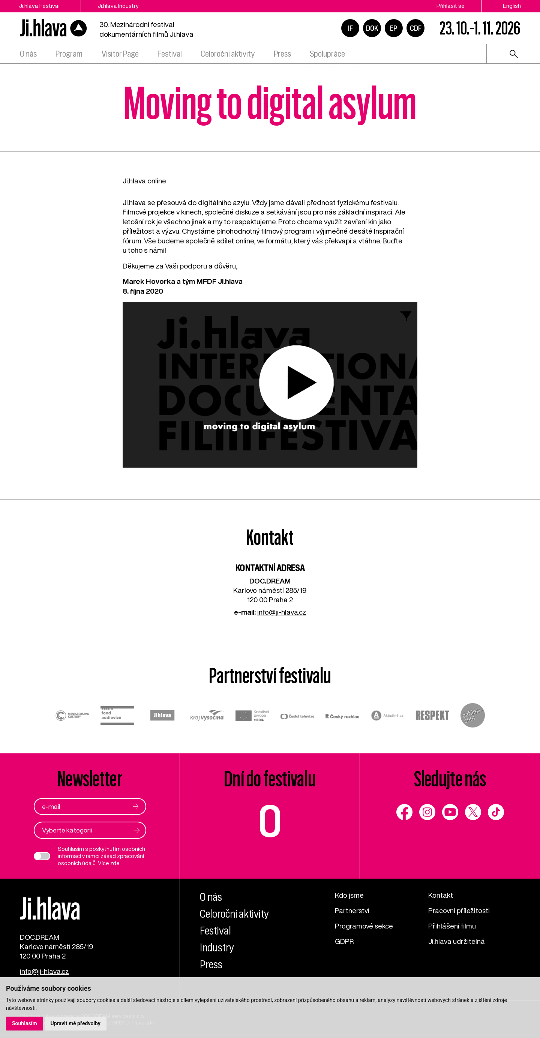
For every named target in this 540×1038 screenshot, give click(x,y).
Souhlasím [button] (24, 1023)
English (512, 6)
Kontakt (440, 895)
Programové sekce (364, 925)
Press (282, 54)
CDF (416, 28)
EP (394, 28)
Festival (170, 54)
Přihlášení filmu (452, 925)
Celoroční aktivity (228, 54)
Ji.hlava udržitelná (456, 941)
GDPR (344, 941)
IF (350, 28)
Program (69, 54)
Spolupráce (327, 54)
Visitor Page (120, 54)
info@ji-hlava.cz (281, 612)
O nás (28, 54)
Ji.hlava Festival (39, 6)
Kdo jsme (349, 895)
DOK (372, 28)
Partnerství (352, 910)
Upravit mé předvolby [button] (75, 1023)
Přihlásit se (450, 6)
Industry (217, 947)
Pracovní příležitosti (459, 910)
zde (115, 863)
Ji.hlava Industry (118, 6)
